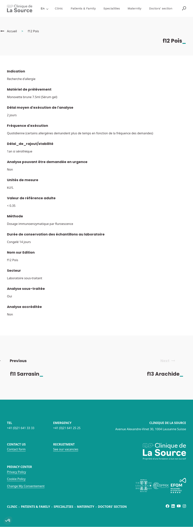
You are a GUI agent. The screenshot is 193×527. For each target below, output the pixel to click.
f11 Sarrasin (30, 373)
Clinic (59, 8)
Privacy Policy (16, 472)
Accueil (12, 31)
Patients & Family (83, 8)
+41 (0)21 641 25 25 (66, 428)
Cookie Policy (16, 479)
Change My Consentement (25, 486)
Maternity (134, 8)
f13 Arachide (168, 373)
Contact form (16, 449)
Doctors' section (160, 8)
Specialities (111, 8)
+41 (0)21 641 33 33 (20, 428)
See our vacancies (65, 449)
